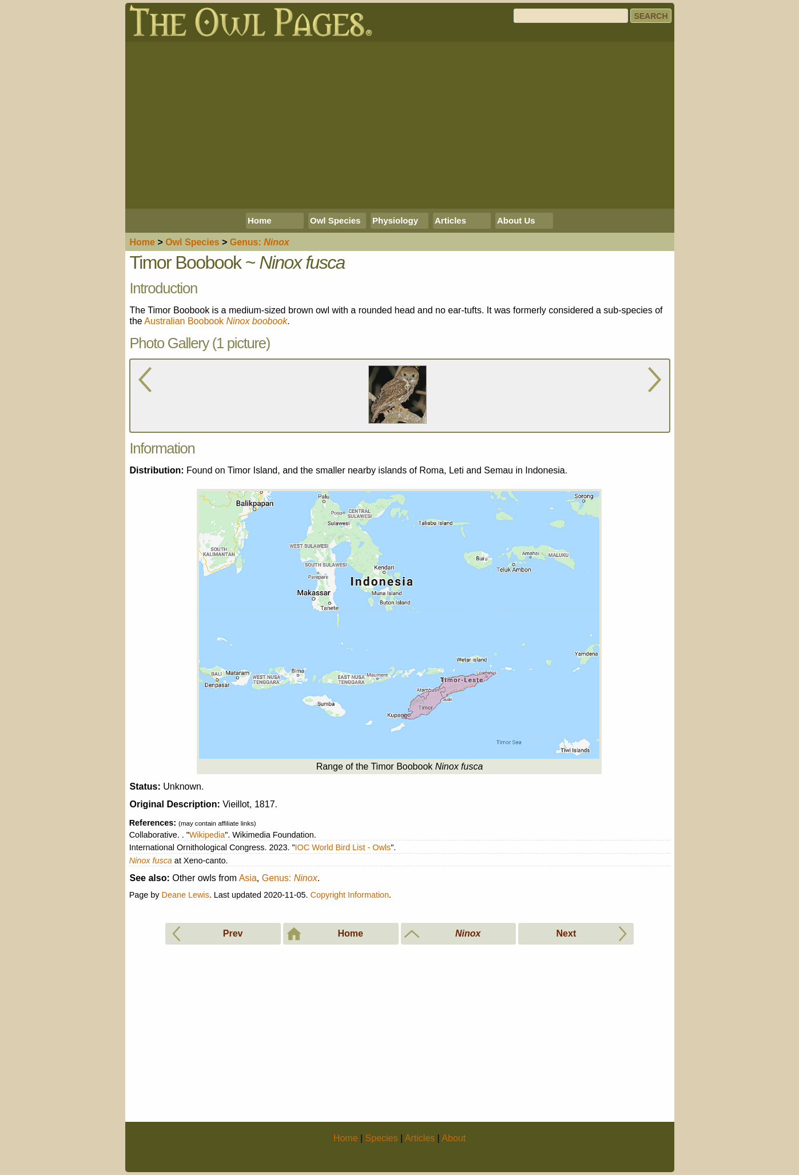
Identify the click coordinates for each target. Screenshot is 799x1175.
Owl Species (335, 220)
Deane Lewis (185, 894)
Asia (248, 878)
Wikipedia (207, 834)
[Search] (571, 16)
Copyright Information (350, 894)
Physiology (395, 220)
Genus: (289, 878)
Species (192, 242)
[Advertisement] (399, 125)
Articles (450, 220)
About (454, 1138)
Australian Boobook (215, 321)
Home (260, 220)
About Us (516, 220)
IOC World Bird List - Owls (343, 847)
